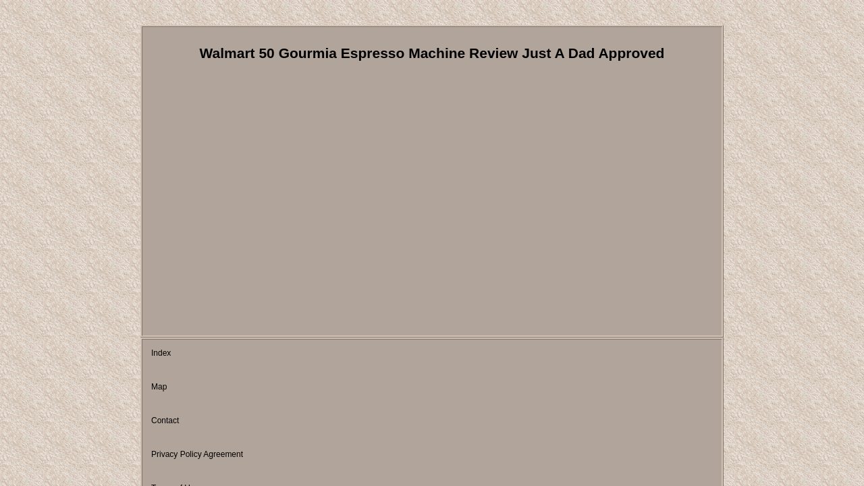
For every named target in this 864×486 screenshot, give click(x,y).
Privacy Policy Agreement (329, 354)
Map (201, 354)
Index (161, 354)
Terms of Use (421, 354)
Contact (246, 354)
